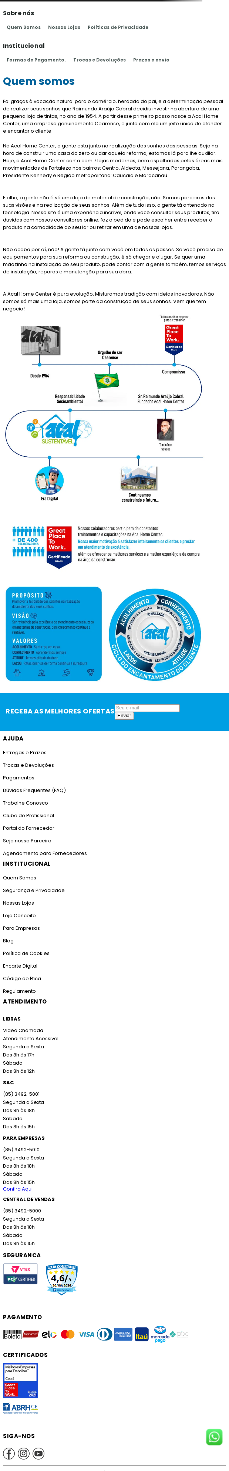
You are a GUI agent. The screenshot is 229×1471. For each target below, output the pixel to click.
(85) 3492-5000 (21, 1210)
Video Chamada (23, 1030)
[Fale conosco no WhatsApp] (214, 1437)
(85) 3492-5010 (20, 1149)
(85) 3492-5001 (20, 1094)
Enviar (124, 715)
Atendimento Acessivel (30, 1038)
